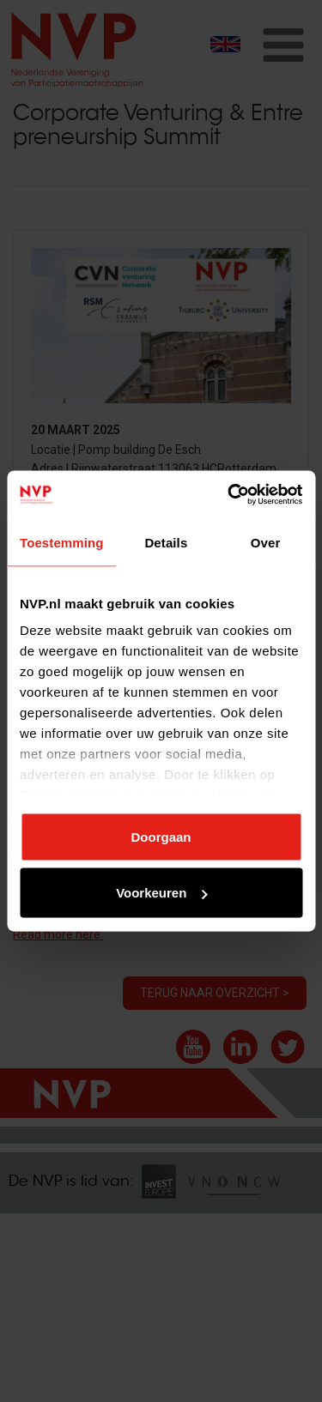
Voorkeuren (161, 892)
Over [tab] (266, 542)
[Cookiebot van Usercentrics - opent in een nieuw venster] (229, 495)
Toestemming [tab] (62, 542)
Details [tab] (165, 542)
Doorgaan (161, 836)
